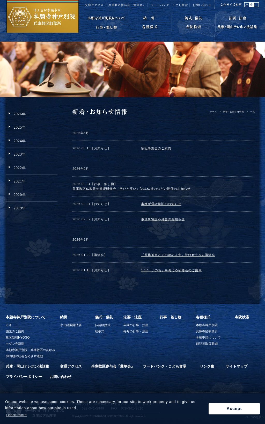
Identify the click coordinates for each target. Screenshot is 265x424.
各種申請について (208, 337)
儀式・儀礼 (104, 317)
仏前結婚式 (103, 325)
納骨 (63, 317)
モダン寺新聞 (15, 344)
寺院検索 (242, 317)
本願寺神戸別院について (26, 317)
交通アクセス (94, 4)
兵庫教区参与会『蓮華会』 (127, 4)
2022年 (20, 168)
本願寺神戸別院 (207, 325)
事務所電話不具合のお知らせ (163, 219)
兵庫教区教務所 (207, 331)
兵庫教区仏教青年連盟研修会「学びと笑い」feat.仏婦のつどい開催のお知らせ (131, 189)
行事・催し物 (170, 317)
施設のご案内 (15, 331)
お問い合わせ (202, 4)
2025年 (20, 127)
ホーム (213, 111)
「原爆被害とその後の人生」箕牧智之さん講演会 (178, 255)
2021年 (20, 181)
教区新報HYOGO (18, 337)
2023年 (20, 154)
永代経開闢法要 (71, 325)
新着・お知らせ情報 (233, 111)
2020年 (20, 195)
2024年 (20, 141)
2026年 (20, 114)
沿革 (9, 325)
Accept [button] (234, 408)
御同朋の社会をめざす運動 (24, 356)
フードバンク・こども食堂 (169, 4)
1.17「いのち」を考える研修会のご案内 (171, 270)
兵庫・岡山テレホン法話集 (27, 366)
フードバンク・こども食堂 (164, 366)
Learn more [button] (16, 415)
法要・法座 (132, 317)
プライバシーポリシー (24, 377)
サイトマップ (236, 366)
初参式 (99, 331)
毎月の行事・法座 (135, 331)
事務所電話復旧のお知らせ (161, 204)
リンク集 (207, 366)
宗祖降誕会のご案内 (156, 148)
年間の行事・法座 (135, 325)
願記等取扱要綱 (207, 344)
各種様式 (203, 317)
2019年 (20, 208)
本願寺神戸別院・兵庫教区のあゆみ (30, 350)
